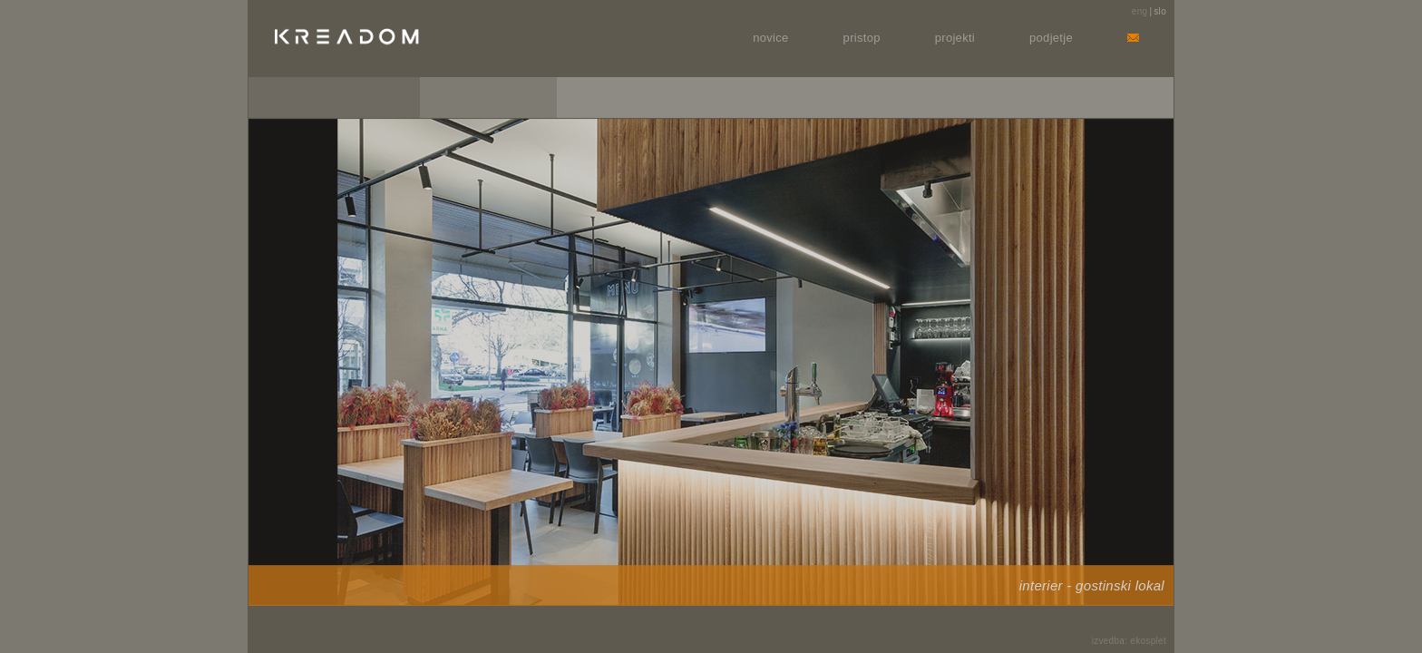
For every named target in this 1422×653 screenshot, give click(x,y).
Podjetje (1051, 37)
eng (1140, 11)
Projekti (955, 37)
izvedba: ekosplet (1129, 641)
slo (1160, 11)
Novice (770, 37)
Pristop (862, 37)
